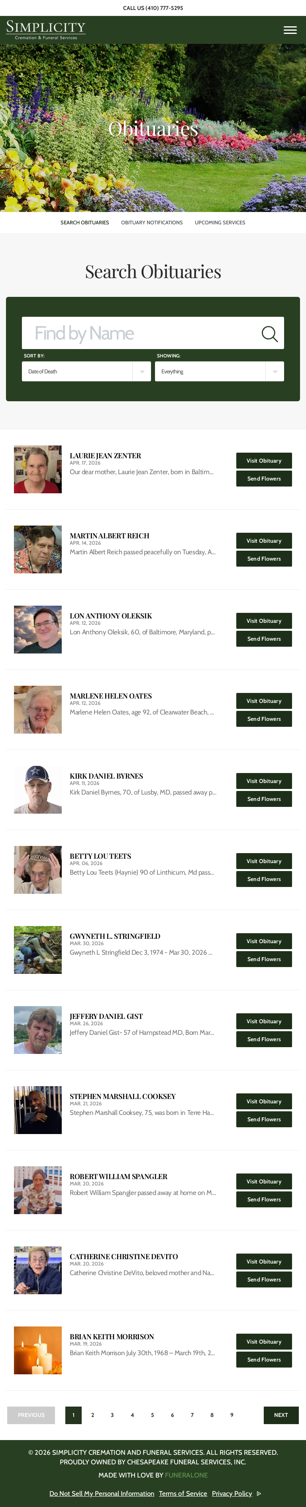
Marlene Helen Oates (110, 696)
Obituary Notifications (152, 222)
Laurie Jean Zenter (105, 455)
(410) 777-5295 (164, 8)
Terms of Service (185, 1493)
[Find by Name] (139, 333)
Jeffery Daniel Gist (106, 1016)
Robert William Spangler (118, 1176)
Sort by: (34, 356)
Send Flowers (269, 476)
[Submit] (270, 333)
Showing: (168, 356)
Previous (31, 1415)
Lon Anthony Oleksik (111, 616)
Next (281, 1415)
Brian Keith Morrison (112, 1336)
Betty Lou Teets (100, 856)
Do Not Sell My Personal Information (102, 1493)
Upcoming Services (220, 222)
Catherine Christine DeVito (124, 1256)
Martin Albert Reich (109, 536)
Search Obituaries (85, 222)
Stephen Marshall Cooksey (122, 1096)
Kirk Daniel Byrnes (106, 776)
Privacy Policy (234, 1493)
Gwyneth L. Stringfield (115, 936)
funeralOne (186, 1475)
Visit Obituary (269, 458)
